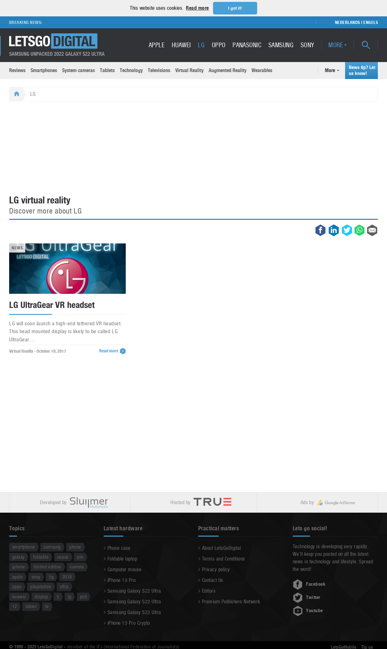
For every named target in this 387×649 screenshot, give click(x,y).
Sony (307, 44)
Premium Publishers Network (231, 601)
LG (201, 44)
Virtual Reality (189, 70)
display (41, 596)
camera (77, 566)
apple (17, 576)
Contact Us (212, 580)
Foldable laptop (122, 558)
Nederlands (347, 22)
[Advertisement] (193, 148)
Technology (131, 70)
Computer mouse (124, 569)
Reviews (17, 70)
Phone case (118, 548)
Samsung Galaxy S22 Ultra (134, 591)
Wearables (261, 70)
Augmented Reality (227, 70)
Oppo (219, 44)
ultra (64, 586)
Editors (209, 591)
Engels (370, 22)
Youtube (308, 610)
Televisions (159, 70)
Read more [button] (197, 8)
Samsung (281, 44)
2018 (67, 576)
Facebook (309, 584)
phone (75, 546)
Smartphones (44, 70)
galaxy (18, 556)
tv (47, 606)
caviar (63, 556)
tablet (31, 606)
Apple (157, 44)
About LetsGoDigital (221, 548)
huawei (19, 596)
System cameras (78, 70)
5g (51, 576)
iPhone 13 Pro (121, 580)
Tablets (107, 70)
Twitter (307, 597)
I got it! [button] (235, 8)
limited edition (47, 566)
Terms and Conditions (223, 558)
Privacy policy (216, 569)
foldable (41, 556)
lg (69, 596)
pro (80, 556)
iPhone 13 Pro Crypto (128, 623)
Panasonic (247, 44)
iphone (18, 566)
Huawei (181, 44)
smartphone (23, 546)
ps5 (83, 596)
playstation (40, 586)
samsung (52, 546)
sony (36, 576)
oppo (17, 586)
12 (14, 606)
